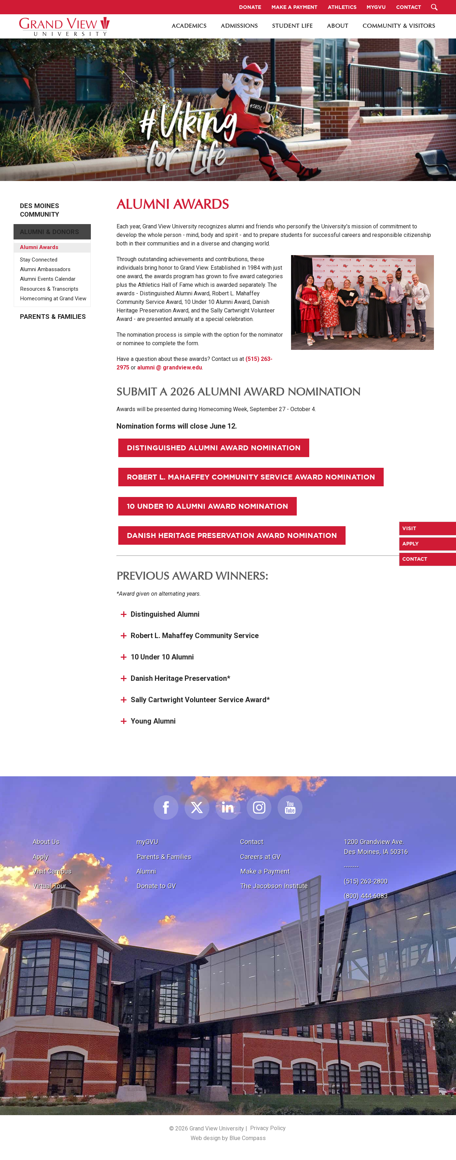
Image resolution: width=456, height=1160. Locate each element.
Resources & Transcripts (49, 289)
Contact (251, 841)
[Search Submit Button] (434, 7)
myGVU (147, 841)
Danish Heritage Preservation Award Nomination (232, 535)
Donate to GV (156, 886)
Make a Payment (265, 871)
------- (351, 866)
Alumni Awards (39, 247)
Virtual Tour (49, 886)
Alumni (146, 871)
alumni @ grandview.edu (169, 367)
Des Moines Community (39, 210)
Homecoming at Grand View (53, 298)
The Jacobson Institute (274, 886)
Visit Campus (52, 871)
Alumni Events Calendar (48, 279)
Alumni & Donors (49, 232)
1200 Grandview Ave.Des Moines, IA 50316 (376, 846)
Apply (40, 856)
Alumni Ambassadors (45, 269)
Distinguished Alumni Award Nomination (214, 448)
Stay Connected (38, 260)
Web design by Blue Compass (228, 1138)
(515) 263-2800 (366, 881)
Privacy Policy (268, 1128)
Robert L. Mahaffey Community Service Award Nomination (251, 477)
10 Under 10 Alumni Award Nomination (207, 506)
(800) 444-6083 (366, 896)
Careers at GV (260, 856)
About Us (46, 841)
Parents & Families (53, 317)
